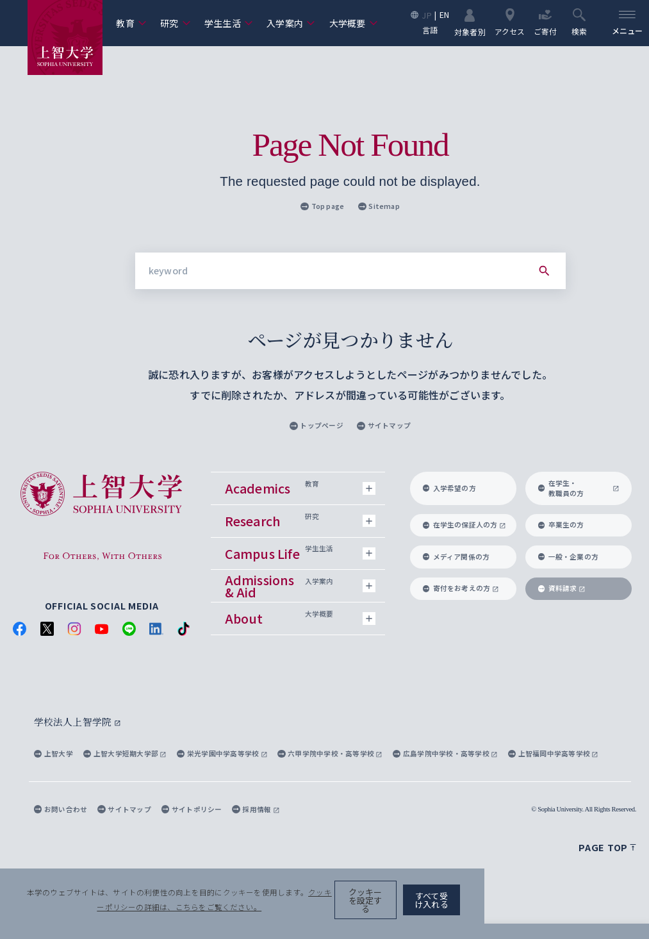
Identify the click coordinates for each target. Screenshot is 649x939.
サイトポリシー (191, 808)
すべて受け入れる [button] (582, 912)
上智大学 (53, 753)
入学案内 (291, 23)
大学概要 (353, 23)
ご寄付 (543, 22)
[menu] (626, 23)
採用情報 (255, 808)
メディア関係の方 (456, 556)
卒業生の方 (561, 524)
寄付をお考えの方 (461, 588)
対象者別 (466, 22)
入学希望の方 (449, 488)
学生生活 (228, 23)
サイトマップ (383, 425)
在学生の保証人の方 (464, 524)
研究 (175, 23)
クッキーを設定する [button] (493, 912)
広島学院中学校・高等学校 (445, 753)
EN (441, 15)
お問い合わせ (60, 808)
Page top (607, 847)
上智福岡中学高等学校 (553, 753)
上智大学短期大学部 (125, 753)
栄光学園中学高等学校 (222, 753)
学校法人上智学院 (75, 721)
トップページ (316, 425)
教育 (131, 23)
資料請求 (562, 588)
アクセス (506, 22)
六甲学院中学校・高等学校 (329, 753)
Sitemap (379, 206)
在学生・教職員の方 (579, 488)
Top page (323, 206)
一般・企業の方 (568, 556)
